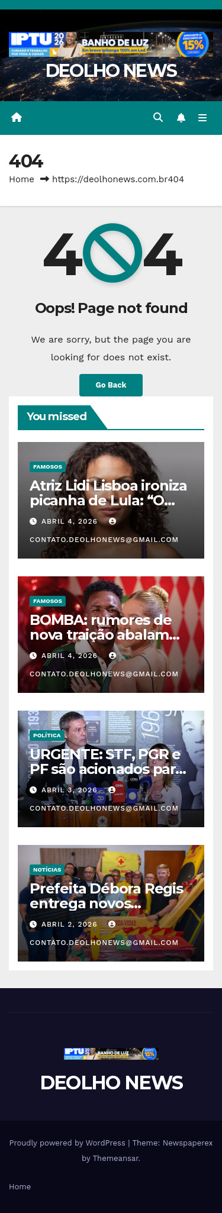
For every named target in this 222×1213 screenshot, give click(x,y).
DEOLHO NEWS (111, 71)
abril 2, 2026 (70, 924)
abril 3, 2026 (70, 790)
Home (21, 179)
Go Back (111, 384)
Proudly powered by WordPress (68, 1142)
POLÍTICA (47, 735)
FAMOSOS (47, 466)
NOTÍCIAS (47, 869)
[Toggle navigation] (202, 117)
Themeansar (116, 1158)
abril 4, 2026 (71, 521)
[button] (158, 117)
